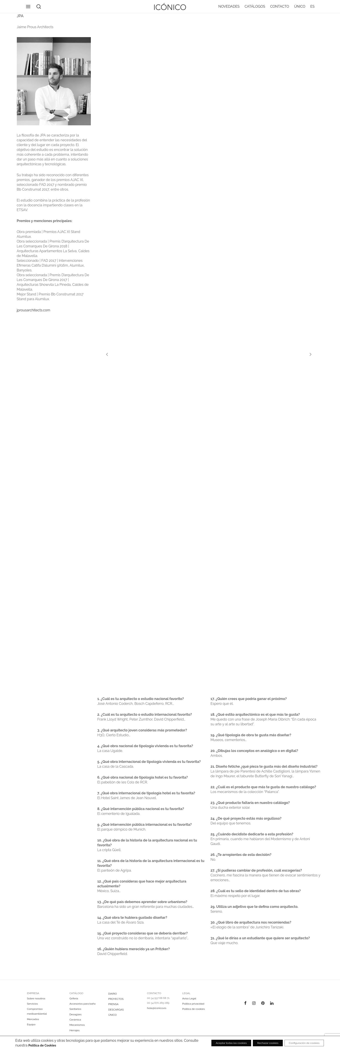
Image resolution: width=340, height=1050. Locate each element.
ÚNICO (299, 10)
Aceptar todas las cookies (209, 1043)
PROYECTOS (116, 998)
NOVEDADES (229, 10)
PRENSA (113, 1004)
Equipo (31, 1024)
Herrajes (74, 1030)
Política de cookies (193, 1008)
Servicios (32, 1003)
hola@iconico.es (156, 1008)
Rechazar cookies (254, 1043)
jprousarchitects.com (33, 317)
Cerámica (75, 1019)
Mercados (33, 1019)
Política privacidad (193, 1003)
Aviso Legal (189, 998)
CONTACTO (279, 10)
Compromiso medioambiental (37, 1011)
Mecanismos (77, 1024)
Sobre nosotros (36, 998)
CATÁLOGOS (255, 10)
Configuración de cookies (299, 1043)
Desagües (75, 1014)
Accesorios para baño (82, 1003)
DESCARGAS (116, 1009)
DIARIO (112, 993)
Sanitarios (75, 1008)
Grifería (73, 998)
